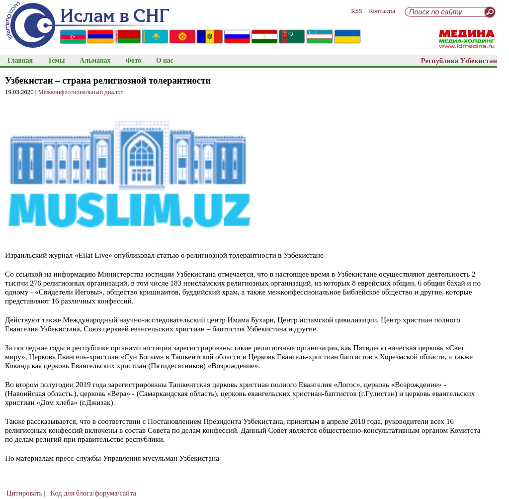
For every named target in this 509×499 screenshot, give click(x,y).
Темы (56, 60)
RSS (356, 10)
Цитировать (24, 493)
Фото (133, 60)
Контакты (382, 10)
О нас (164, 60)
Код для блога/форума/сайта (93, 493)
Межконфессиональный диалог (80, 92)
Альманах (95, 60)
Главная (20, 60)
